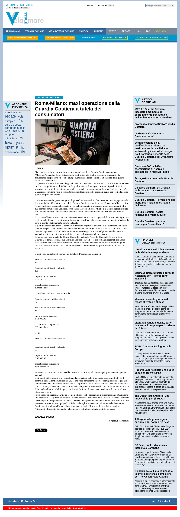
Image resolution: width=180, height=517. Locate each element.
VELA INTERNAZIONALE (61, 31)
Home (153, 501)
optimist (11, 147)
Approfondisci (79, 508)
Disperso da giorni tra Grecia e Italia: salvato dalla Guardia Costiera (153, 190)
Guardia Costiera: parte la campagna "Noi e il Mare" (150, 223)
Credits (29, 5)
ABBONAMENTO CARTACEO (22, 37)
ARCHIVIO (160, 31)
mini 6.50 (18, 131)
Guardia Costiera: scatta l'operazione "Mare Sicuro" (150, 213)
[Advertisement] (90, 69)
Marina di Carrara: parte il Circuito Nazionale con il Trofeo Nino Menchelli (154, 276)
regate (10, 116)
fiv (23, 152)
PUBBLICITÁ (88, 37)
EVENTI (112, 31)
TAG (148, 31)
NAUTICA (83, 31)
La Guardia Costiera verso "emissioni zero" (150, 135)
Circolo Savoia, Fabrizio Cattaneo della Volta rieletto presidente (154, 251)
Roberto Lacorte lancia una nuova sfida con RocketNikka (154, 371)
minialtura (11, 138)
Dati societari (164, 501)
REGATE (126, 31)
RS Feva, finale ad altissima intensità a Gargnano (151, 446)
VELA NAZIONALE (34, 31)
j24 (20, 121)
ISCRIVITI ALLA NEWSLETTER (151, 37)
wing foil (10, 134)
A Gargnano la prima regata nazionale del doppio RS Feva (152, 420)
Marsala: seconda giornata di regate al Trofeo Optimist (152, 300)
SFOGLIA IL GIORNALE (114, 37)
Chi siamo (10, 5)
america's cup (13, 112)
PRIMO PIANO (13, 31)
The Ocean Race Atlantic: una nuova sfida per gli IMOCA (152, 397)
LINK (138, 31)
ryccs (19, 142)
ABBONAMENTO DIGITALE (60, 37)
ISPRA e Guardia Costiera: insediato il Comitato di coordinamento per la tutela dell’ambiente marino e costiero (153, 113)
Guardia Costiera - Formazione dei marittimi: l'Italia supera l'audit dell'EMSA (155, 202)
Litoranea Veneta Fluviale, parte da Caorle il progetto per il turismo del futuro (155, 325)
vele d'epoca (13, 124)
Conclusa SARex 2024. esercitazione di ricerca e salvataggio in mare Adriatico (152, 169)
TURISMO (98, 31)
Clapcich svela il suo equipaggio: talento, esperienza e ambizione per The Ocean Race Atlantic (154, 474)
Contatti (20, 5)
